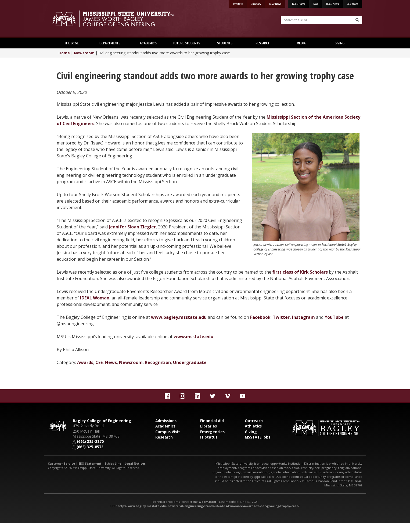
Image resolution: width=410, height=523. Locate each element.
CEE (99, 362)
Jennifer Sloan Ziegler (132, 227)
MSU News (275, 4)
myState (238, 4)
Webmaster (207, 502)
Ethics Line (113, 463)
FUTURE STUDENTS (186, 43)
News (111, 362)
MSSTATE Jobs (257, 437)
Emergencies (212, 431)
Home (64, 52)
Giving (251, 431)
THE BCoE (70, 43)
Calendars (352, 4)
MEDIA (300, 43)
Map (315, 4)
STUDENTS (224, 43)
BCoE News (332, 4)
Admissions (166, 420)
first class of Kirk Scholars (300, 272)
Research (164, 437)
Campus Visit (167, 431)
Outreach (254, 420)
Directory (256, 4)
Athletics (253, 426)
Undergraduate (190, 362)
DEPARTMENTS (109, 43)
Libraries (208, 426)
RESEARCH (262, 43)
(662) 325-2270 (90, 441)
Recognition (158, 362)
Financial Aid (212, 420)
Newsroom (84, 52)
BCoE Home (298, 4)
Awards (85, 362)
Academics (165, 426)
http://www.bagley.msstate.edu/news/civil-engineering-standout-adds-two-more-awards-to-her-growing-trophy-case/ (209, 506)
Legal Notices (135, 463)
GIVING (339, 43)
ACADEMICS (147, 43)
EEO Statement (89, 463)
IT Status (208, 437)
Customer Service (61, 463)
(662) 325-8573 (90, 446)
